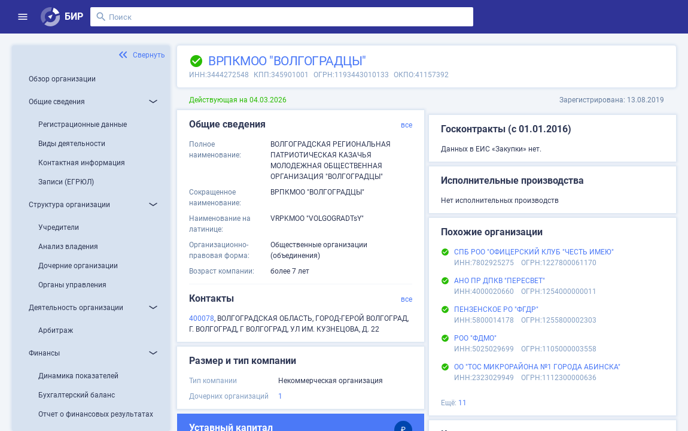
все (406, 125)
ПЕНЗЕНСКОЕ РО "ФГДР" (496, 309)
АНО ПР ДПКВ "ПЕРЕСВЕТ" (499, 281)
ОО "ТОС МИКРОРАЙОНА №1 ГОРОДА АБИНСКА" (537, 367)
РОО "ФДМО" (475, 338)
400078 (201, 318)
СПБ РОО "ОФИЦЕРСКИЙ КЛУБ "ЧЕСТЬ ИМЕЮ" (534, 252)
